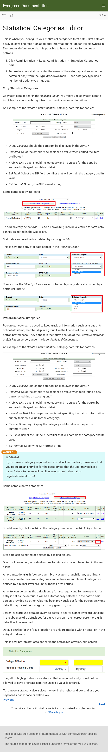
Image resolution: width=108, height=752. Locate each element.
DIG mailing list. (56, 712)
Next (102, 704)
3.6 (101, 15)
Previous (8, 699)
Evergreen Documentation (26, 6)
